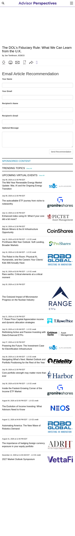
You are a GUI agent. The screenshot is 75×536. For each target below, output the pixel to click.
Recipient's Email (10, 116)
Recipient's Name (10, 103)
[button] (3, 62)
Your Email (7, 91)
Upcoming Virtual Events (19, 175)
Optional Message (10, 128)
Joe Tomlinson (11, 55)
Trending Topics (13, 168)
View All (29, 168)
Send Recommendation (61, 152)
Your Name (7, 79)
